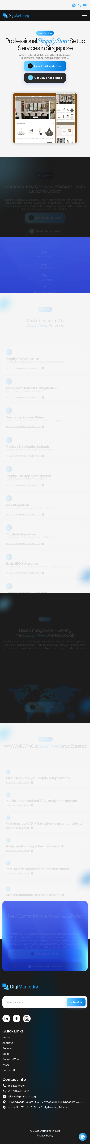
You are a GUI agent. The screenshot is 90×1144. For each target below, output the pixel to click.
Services (7, 1048)
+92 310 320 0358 (15, 1091)
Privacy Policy (45, 1135)
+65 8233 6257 (13, 1086)
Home (6, 1037)
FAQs (5, 1064)
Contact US (9, 1070)
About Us (7, 1042)
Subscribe (76, 1002)
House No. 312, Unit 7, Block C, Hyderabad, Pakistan (35, 1107)
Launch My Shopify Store (45, 65)
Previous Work (10, 1059)
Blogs (5, 1053)
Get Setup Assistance (45, 77)
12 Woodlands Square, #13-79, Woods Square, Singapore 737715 (43, 1102)
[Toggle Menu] (84, 15)
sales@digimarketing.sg (19, 1096)
